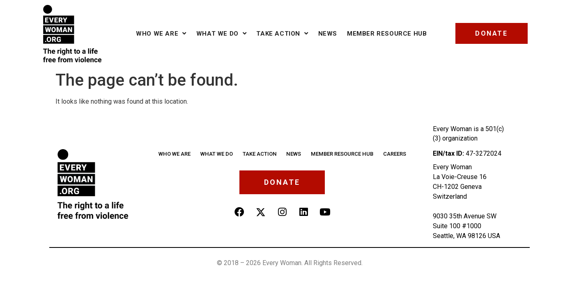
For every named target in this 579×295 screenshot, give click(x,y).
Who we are (161, 33)
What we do (221, 33)
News (327, 33)
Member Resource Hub (387, 33)
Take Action (282, 33)
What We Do (217, 154)
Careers (393, 154)
